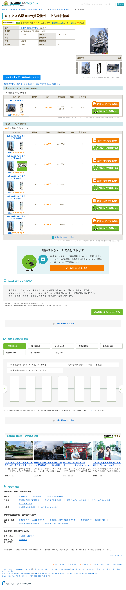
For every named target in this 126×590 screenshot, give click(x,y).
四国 (35, 576)
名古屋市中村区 (63, 9)
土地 (118, 569)
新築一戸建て (101, 569)
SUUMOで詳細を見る (106, 111)
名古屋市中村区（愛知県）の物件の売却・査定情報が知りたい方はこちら (31, 84)
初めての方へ (60, 564)
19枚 (9, 172)
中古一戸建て (111, 569)
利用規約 (85, 564)
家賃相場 (67, 569)
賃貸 (73, 23)
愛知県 (52, 9)
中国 (39, 576)
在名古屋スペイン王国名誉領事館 (31, 520)
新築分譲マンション (78, 569)
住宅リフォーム (14, 573)
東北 (9, 576)
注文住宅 (5, 573)
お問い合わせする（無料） (106, 104)
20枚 (9, 152)
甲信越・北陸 (20, 576)
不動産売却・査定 (26, 573)
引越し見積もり (45, 573)
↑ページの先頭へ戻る (117, 555)
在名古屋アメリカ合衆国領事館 (93, 520)
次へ (121, 389)
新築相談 (36, 573)
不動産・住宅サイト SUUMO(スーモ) (14, 569)
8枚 (9, 115)
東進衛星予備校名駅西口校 (29, 500)
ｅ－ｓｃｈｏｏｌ (25, 504)
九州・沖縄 (45, 576)
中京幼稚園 (23, 496)
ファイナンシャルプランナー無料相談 (85, 573)
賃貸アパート (49, 569)
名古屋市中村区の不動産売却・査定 (22, 77)
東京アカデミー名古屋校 (76, 500)
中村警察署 (23, 540)
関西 (31, 576)
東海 (27, 576)
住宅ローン (55, 573)
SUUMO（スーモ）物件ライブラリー (20, 3)
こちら (92, 411)
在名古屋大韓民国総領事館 (29, 523)
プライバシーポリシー (100, 564)
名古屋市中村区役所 (26, 536)
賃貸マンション (38, 569)
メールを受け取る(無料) (77, 268)
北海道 (4, 576)
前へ (5, 389)
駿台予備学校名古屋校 (53, 500)
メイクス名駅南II (16, 100)
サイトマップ (73, 564)
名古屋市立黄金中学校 (49, 507)
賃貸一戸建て (59, 569)
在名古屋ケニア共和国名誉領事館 (63, 520)
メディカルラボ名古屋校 (100, 500)
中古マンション (58, 23)
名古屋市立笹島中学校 (27, 507)
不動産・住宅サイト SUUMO (13, 9)
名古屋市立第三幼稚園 (55, 496)
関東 (13, 576)
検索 (121, 4)
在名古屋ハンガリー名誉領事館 (57, 523)
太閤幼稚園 (37, 496)
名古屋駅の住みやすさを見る (107, 312)
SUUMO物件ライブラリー (37, 9)
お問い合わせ (117, 564)
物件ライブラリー (66, 573)
